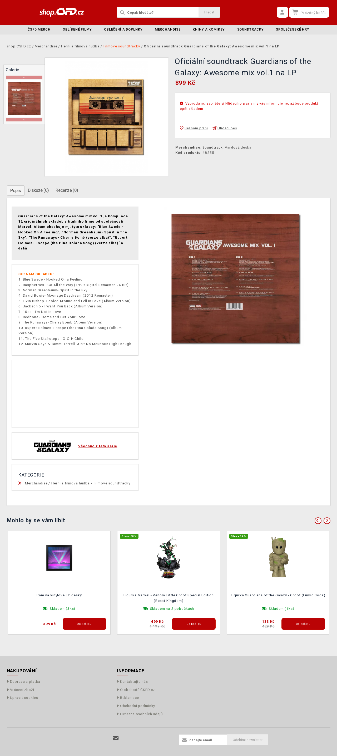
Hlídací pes (224, 128)
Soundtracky (250, 29)
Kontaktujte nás (132, 681)
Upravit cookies (22, 697)
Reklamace (128, 697)
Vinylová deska (238, 147)
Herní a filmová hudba (70, 483)
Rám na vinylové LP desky (59, 595)
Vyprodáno (194, 103)
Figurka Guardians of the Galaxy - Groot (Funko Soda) (278, 595)
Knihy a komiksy (209, 29)
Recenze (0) (67, 190)
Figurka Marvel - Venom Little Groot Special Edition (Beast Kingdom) (168, 597)
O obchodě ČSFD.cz (136, 690)
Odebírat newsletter (247, 740)
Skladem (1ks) (281, 608)
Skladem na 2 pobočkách (172, 608)
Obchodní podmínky (136, 706)
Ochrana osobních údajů (140, 714)
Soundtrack (212, 147)
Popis (15, 190)
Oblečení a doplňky (123, 29)
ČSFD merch (39, 29)
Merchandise (168, 29)
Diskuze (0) (38, 190)
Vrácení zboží (20, 690)
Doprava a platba (24, 681)
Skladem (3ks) (62, 608)
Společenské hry (292, 29)
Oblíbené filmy (77, 29)
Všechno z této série (97, 446)
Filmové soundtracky (112, 483)
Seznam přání (194, 128)
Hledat (209, 12)
